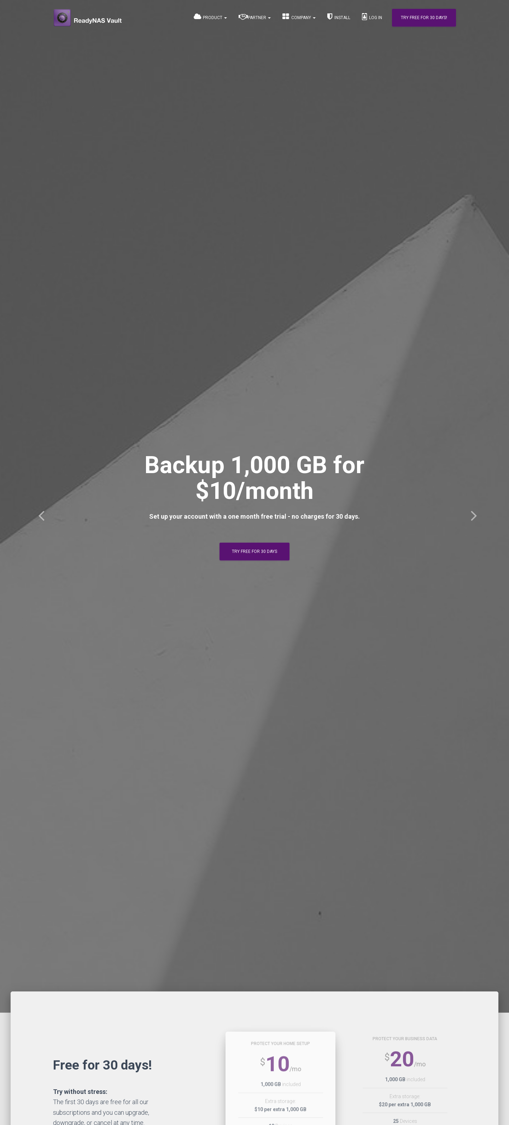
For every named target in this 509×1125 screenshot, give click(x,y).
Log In (372, 16)
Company (299, 16)
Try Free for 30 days (254, 551)
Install (338, 16)
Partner (255, 16)
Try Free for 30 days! (424, 17)
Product (210, 16)
